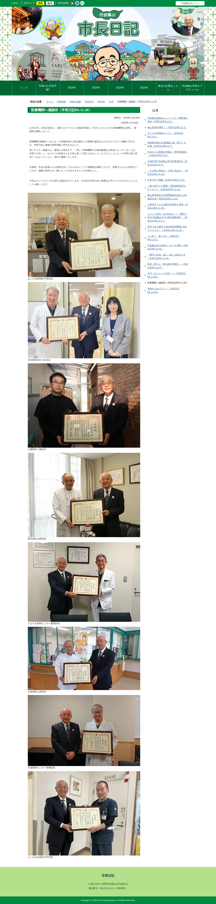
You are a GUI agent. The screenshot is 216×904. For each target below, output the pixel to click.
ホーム (49, 101)
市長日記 (89, 101)
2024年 (120, 87)
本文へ (16, 3)
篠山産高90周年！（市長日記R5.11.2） (167, 127)
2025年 (96, 87)
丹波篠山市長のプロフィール (192, 87)
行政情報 (61, 101)
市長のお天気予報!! (48, 87)
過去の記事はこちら (168, 87)
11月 (111, 101)
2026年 (72, 87)
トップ (24, 87)
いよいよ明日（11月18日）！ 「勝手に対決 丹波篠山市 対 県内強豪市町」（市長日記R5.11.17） (167, 217)
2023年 (144, 87)
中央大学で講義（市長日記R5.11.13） (166, 180)
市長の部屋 (75, 101)
